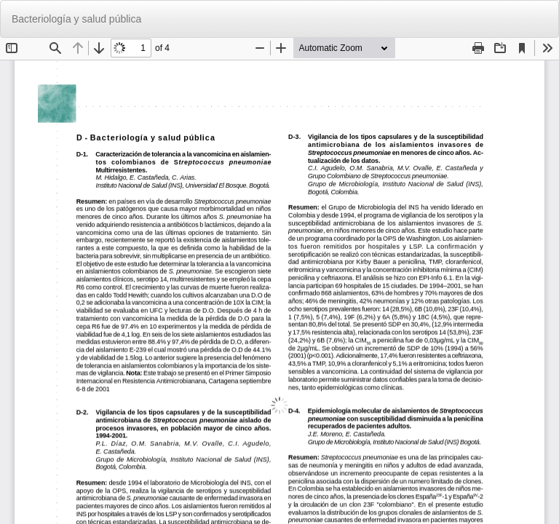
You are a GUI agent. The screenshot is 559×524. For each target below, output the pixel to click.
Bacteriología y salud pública (76, 19)
